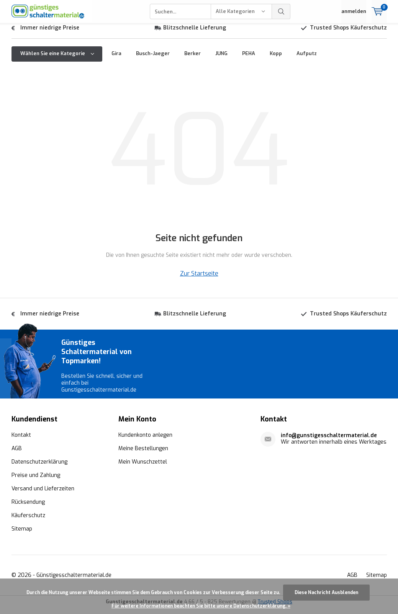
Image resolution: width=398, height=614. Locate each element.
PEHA (248, 59)
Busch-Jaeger (153, 59)
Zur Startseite (199, 279)
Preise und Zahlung (35, 481)
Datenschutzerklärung (39, 467)
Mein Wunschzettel (142, 467)
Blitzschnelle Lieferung (194, 33)
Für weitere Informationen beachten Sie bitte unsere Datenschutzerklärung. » (200, 606)
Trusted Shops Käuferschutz (348, 33)
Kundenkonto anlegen (145, 440)
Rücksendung (28, 507)
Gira (116, 59)
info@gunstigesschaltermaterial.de (329, 441)
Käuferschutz (28, 521)
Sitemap (21, 534)
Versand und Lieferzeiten (42, 494)
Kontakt (21, 440)
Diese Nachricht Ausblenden (326, 593)
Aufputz (306, 59)
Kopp (276, 59)
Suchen (281, 11)
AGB (16, 454)
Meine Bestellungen (143, 454)
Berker (192, 59)
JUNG (221, 59)
